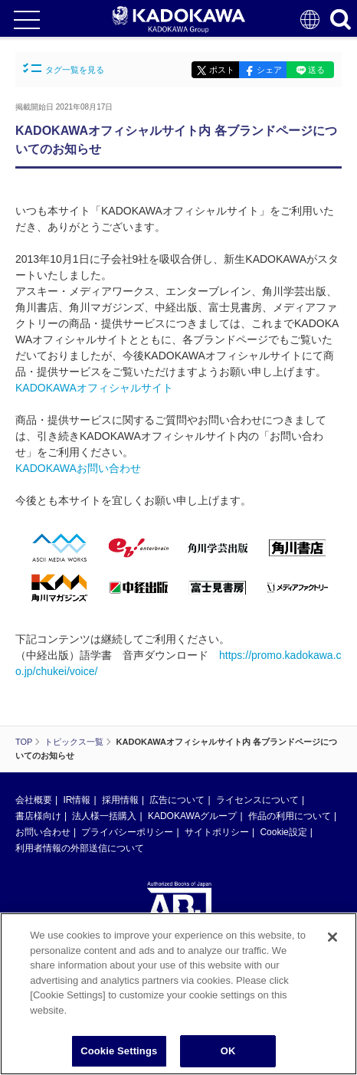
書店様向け (38, 816)
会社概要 (33, 800)
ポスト (221, 69)
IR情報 (76, 800)
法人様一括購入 (104, 816)
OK (228, 1051)
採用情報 (120, 800)
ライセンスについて (257, 800)
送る (316, 69)
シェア (269, 69)
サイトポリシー (217, 832)
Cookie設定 (283, 832)
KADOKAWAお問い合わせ (78, 468)
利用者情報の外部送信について (79, 848)
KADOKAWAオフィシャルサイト (94, 388)
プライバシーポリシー (127, 832)
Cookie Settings (118, 1051)
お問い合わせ (42, 832)
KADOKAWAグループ (192, 816)
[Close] (332, 937)
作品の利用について (289, 816)
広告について (177, 800)
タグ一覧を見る (63, 68)
